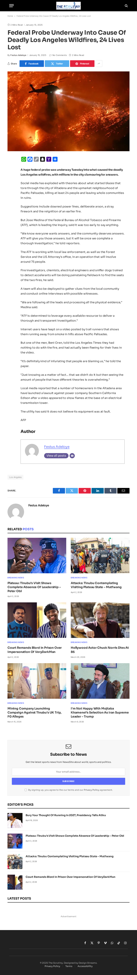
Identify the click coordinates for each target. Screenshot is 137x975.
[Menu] (11, 6)
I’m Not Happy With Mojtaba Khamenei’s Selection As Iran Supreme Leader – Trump (100, 712)
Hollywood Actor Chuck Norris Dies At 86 (100, 650)
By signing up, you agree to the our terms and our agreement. (69, 790)
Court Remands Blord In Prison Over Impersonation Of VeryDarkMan (34, 650)
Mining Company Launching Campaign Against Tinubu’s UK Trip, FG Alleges (34, 712)
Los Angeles (15, 477)
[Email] (72, 455)
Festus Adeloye (18, 55)
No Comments (58, 55)
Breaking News (15, 577)
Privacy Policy (91, 790)
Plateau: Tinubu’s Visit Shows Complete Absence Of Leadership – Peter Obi (34, 587)
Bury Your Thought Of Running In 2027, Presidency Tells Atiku (66, 815)
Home (10, 16)
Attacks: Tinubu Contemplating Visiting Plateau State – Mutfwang (96, 585)
